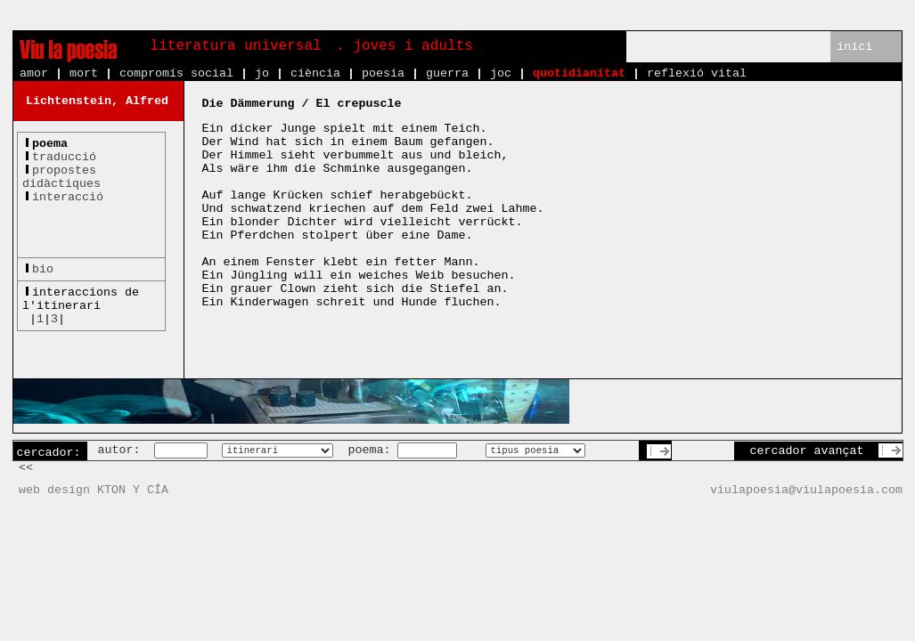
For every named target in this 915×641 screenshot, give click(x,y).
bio (42, 269)
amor (34, 73)
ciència (315, 73)
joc (500, 73)
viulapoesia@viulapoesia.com (806, 490)
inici (854, 46)
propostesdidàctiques (61, 177)
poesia (383, 73)
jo (262, 73)
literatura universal (236, 46)
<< (26, 468)
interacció (67, 197)
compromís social (176, 73)
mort (83, 73)
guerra (447, 73)
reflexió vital (697, 73)
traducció (64, 157)
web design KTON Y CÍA (93, 490)
